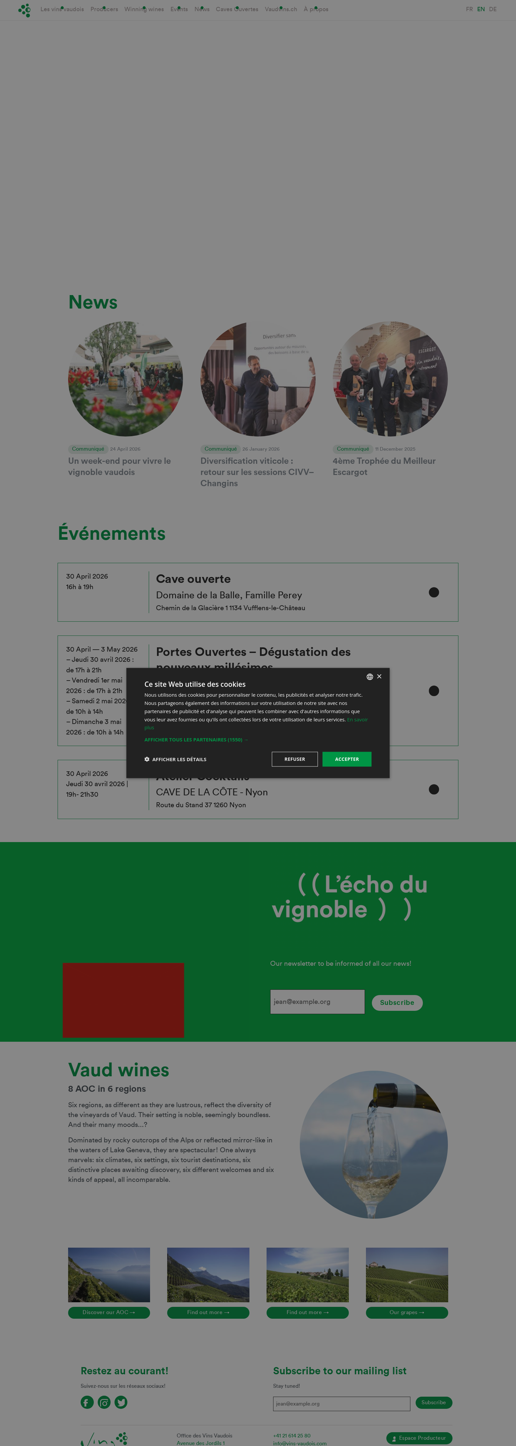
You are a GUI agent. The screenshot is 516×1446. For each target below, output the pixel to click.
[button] (258, 739)
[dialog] (258, 723)
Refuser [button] (295, 759)
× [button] (378, 676)
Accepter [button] (347, 759)
